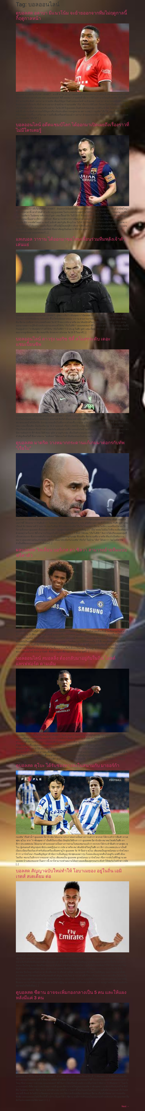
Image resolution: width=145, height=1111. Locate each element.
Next (125, 1106)
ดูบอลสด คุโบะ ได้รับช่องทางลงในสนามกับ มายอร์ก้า (67, 765)
